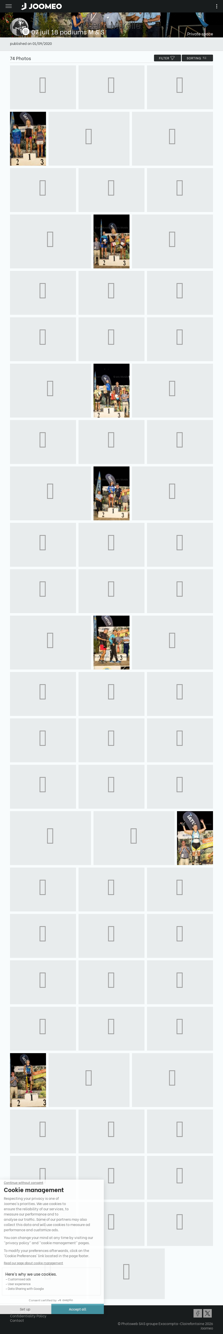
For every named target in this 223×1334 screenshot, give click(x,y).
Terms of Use (20, 1311)
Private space (200, 33)
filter (167, 58)
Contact (17, 1320)
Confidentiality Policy (28, 1315)
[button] (13, 1308)
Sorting (197, 58)
